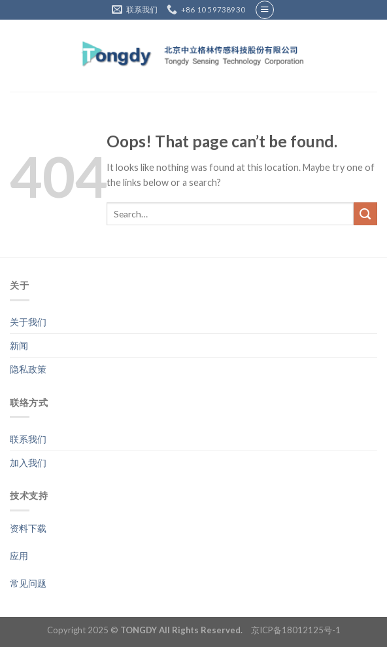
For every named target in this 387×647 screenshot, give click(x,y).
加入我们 (28, 462)
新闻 (19, 345)
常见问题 (28, 583)
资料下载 (28, 528)
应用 (19, 555)
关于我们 (28, 321)
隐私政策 (28, 369)
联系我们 (28, 439)
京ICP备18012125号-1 (296, 630)
